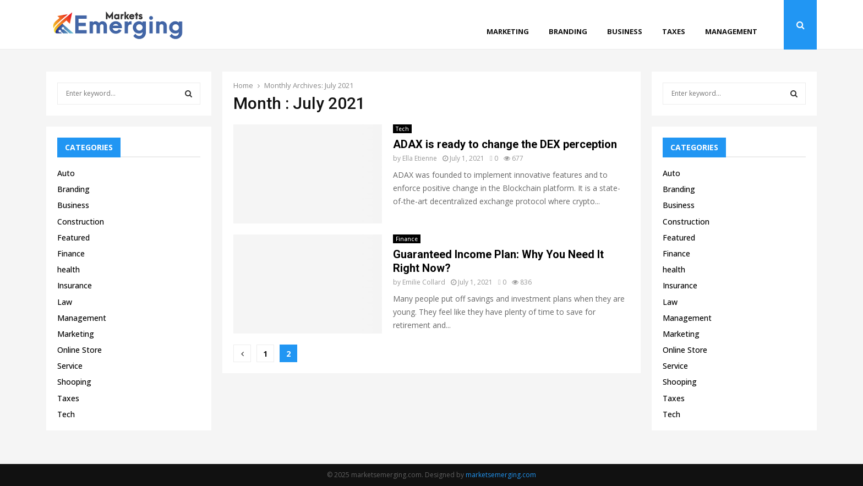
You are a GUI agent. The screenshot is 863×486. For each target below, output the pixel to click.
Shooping (74, 381)
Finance (407, 239)
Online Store (79, 350)
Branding (568, 31)
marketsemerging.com (501, 474)
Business (624, 31)
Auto (66, 173)
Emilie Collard (423, 282)
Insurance (74, 285)
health (68, 269)
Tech (402, 129)
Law (64, 302)
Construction (80, 221)
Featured (73, 237)
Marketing (508, 31)
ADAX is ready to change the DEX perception (505, 144)
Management (731, 31)
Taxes (673, 31)
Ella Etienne (419, 158)
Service (70, 366)
